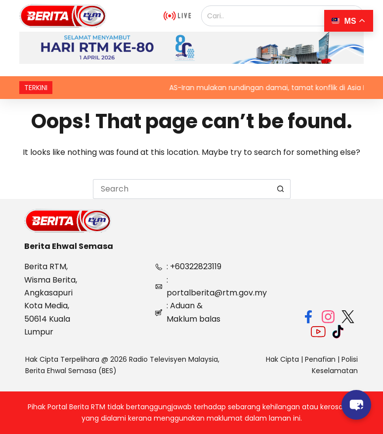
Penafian (320, 359)
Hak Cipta (282, 359)
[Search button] (281, 189)
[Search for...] (182, 189)
